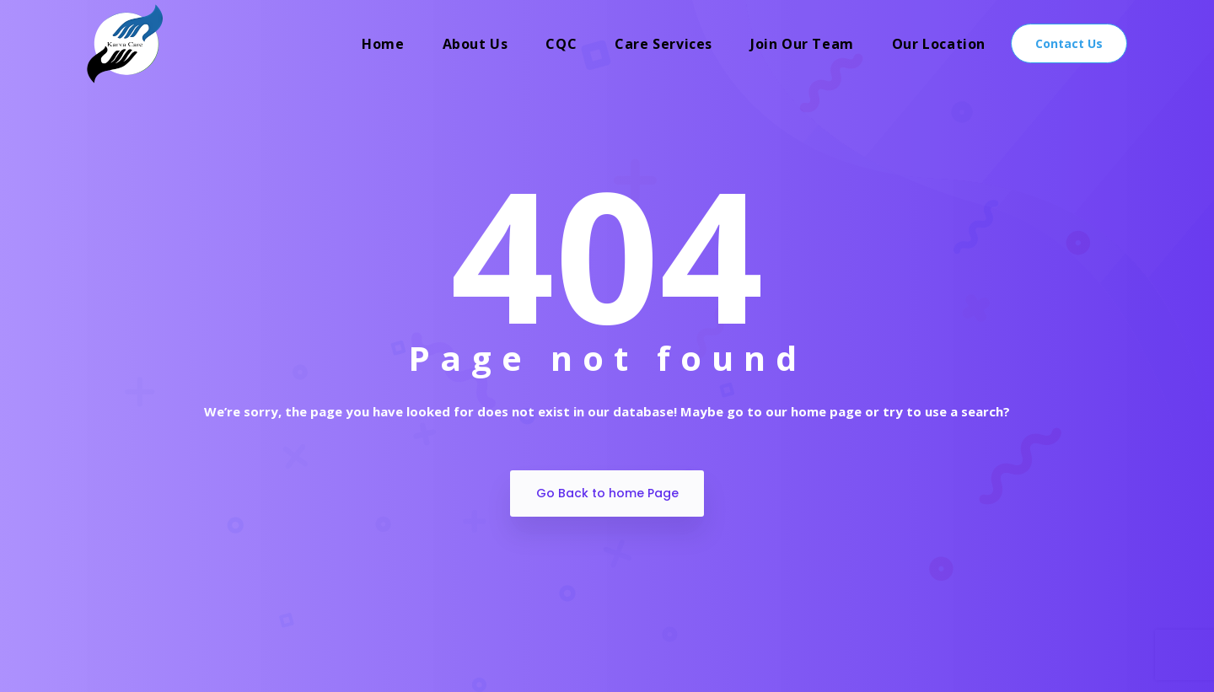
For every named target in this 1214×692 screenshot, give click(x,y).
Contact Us (1069, 43)
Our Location (939, 44)
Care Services (663, 44)
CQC (561, 44)
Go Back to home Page (607, 493)
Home (383, 44)
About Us (475, 44)
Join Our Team (802, 44)
